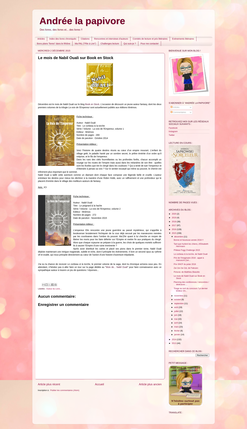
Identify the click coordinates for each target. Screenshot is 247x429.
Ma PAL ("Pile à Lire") (85, 43)
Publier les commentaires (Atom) (64, 390)
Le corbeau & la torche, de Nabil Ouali (190, 254)
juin (176, 315)
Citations (85, 39)
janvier (177, 334)
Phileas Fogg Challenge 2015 (187, 250)
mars (176, 327)
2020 (174, 214)
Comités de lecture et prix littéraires (150, 39)
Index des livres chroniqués (62, 39)
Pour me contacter (150, 43)
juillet (176, 311)
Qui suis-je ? (130, 43)
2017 (174, 225)
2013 (174, 343)
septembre (179, 303)
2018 (174, 222)
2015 (174, 233)
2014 (174, 339)
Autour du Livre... (54, 289)
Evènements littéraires (183, 39)
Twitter (172, 135)
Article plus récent (49, 384)
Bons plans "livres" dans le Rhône (53, 43)
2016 (174, 229)
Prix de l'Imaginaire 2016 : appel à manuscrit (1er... (189, 259)
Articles (41, 39)
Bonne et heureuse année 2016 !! (188, 240)
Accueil (99, 384)
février (177, 331)
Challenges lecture (110, 43)
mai (176, 319)
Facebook (173, 128)
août (176, 307)
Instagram (173, 131)
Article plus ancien (150, 384)
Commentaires (178, 112)
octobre (177, 299)
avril (176, 323)
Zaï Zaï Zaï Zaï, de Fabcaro (186, 268)
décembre (179, 237)
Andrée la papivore (82, 21)
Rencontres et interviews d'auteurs (111, 39)
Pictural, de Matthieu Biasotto (187, 272)
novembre (179, 296)
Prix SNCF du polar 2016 (185, 264)
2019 (174, 218)
